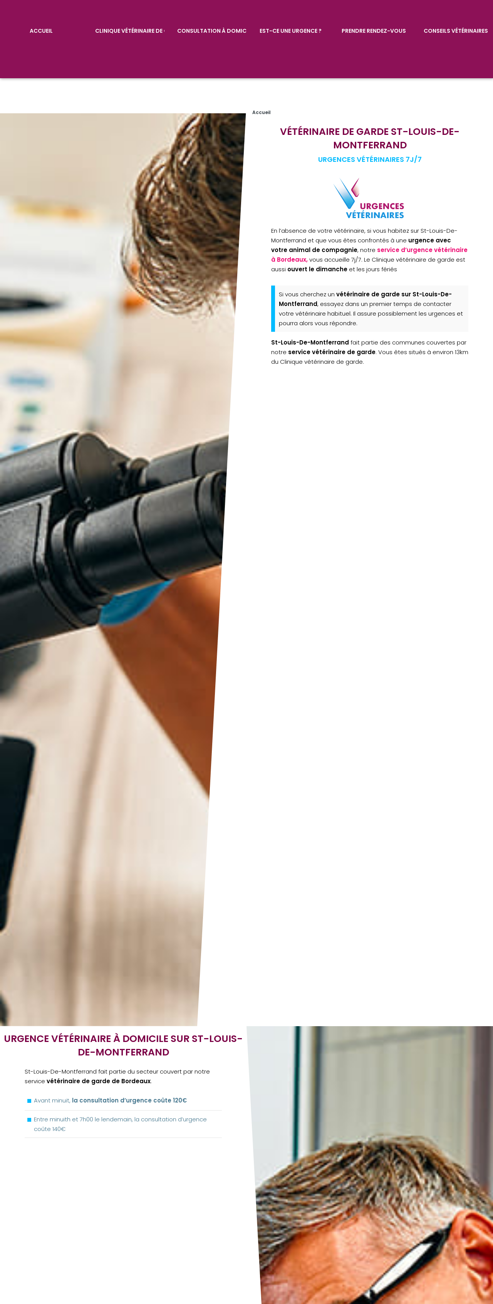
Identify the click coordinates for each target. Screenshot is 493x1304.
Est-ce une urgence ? (290, 30)
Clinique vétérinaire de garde (129, 30)
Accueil (41, 30)
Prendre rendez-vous (373, 30)
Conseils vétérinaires (456, 30)
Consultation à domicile (211, 30)
